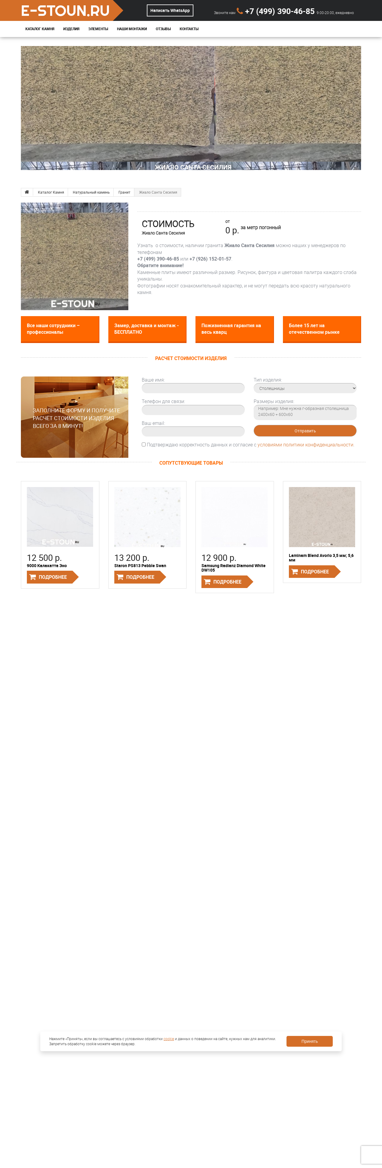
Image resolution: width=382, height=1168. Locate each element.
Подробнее (53, 577)
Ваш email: (153, 423)
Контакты (189, 29)
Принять (309, 1041)
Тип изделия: (268, 379)
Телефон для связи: (163, 401)
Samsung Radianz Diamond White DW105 (233, 568)
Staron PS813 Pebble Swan (140, 565)
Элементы (98, 29)
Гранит (124, 192)
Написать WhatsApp (170, 10)
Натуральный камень (91, 192)
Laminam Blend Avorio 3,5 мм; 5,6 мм (321, 557)
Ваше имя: (153, 379)
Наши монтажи (132, 29)
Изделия (71, 29)
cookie (169, 1038)
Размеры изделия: (274, 401)
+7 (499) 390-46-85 (277, 10)
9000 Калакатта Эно (47, 565)
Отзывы (163, 29)
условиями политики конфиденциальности (305, 444)
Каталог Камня (39, 29)
